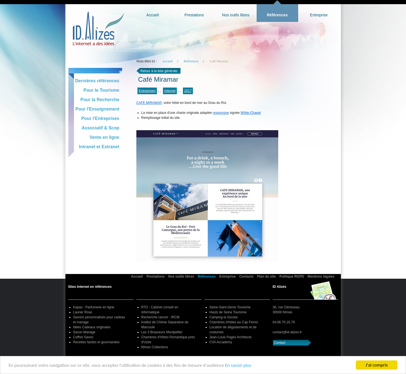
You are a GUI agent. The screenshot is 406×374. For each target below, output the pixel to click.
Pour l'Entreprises (100, 118)
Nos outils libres (235, 15)
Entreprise (319, 15)
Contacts (246, 276)
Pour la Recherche (99, 99)
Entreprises (147, 91)
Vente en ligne (104, 137)
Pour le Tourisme (101, 90)
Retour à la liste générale (159, 71)
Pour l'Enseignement (97, 109)
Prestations (194, 15)
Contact (279, 343)
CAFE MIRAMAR (149, 103)
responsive (221, 113)
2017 (188, 91)
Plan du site (266, 276)
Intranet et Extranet (99, 146)
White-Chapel (251, 113)
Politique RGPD (291, 276)
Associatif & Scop (100, 127)
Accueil (152, 15)
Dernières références (97, 80)
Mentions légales (321, 276)
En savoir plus (238, 365)
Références (277, 15)
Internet (170, 91)
